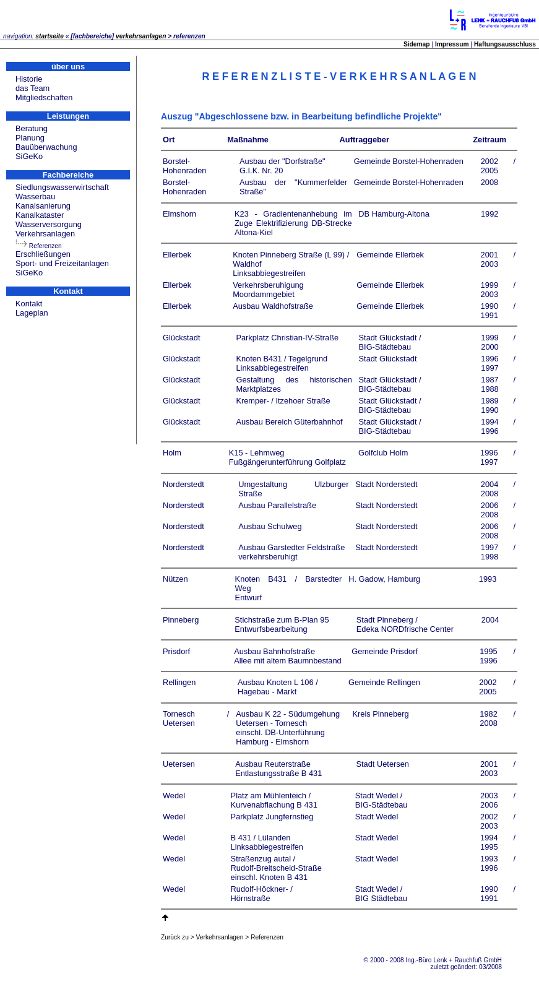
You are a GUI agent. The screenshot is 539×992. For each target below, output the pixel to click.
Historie (28, 79)
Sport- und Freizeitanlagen (62, 263)
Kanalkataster (39, 215)
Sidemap (416, 44)
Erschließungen (43, 254)
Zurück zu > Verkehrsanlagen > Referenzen (222, 937)
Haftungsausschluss (505, 44)
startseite (49, 36)
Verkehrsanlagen (45, 233)
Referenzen (45, 246)
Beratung (31, 128)
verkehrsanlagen (142, 36)
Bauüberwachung (46, 147)
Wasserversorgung (48, 224)
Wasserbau (35, 196)
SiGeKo (29, 156)
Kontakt (28, 303)
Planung (30, 137)
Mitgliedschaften (43, 97)
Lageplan (31, 312)
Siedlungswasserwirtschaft (62, 187)
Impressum (452, 44)
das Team (32, 88)
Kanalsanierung (43, 205)
